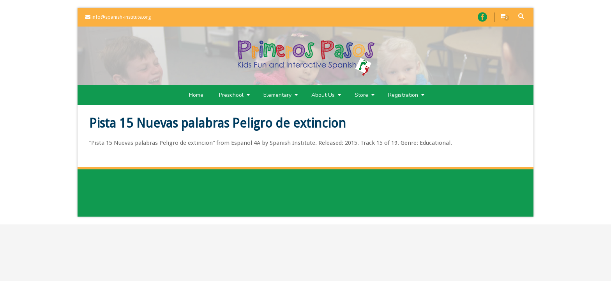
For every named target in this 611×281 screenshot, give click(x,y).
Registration (406, 95)
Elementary (280, 95)
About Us (326, 95)
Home (196, 95)
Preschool (234, 95)
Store (364, 95)
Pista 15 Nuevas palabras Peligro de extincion (217, 123)
